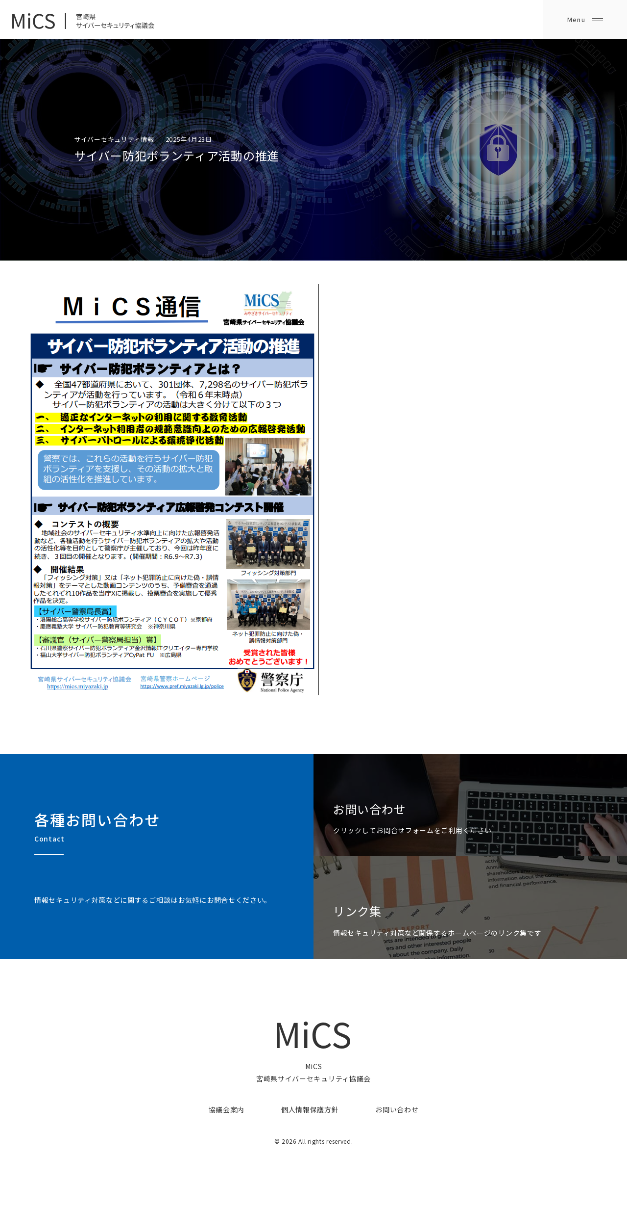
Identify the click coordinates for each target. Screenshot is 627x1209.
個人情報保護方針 (310, 1109)
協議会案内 (227, 1109)
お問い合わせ (396, 1109)
